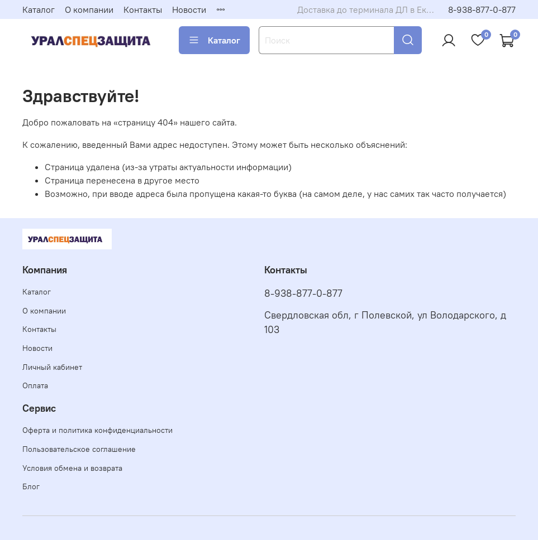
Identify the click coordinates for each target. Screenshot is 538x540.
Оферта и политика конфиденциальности (97, 430)
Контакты (142, 9)
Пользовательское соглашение (79, 449)
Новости (189, 9)
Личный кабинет (52, 367)
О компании (89, 9)
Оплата (35, 385)
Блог (31, 486)
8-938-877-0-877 (482, 9)
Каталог (38, 9)
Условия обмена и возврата (72, 468)
